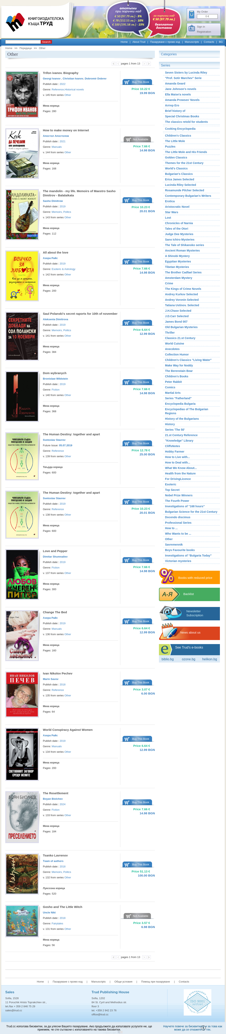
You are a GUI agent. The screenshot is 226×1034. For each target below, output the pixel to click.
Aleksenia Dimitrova (55, 319)
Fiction (55, 389)
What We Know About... (181, 468)
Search (46, 41)
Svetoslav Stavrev (54, 439)
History (170, 424)
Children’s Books (176, 376)
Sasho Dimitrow (53, 200)
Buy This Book (140, 81)
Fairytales (57, 923)
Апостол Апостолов (56, 135)
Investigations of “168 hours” (185, 506)
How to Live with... (177, 457)
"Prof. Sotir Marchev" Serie (183, 78)
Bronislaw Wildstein (55, 378)
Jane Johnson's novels (180, 89)
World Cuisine (174, 343)
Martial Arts (173, 392)
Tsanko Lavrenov (55, 855)
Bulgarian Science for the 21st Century (191, 511)
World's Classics (176, 168)
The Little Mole (175, 141)
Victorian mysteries (178, 561)
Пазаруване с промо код (165, 41)
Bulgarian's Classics (179, 174)
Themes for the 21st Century (184, 163)
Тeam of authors (53, 861)
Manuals (57, 146)
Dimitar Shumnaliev (55, 556)
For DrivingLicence (178, 479)
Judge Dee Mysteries (179, 234)
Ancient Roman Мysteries (182, 250)
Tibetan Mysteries (177, 267)
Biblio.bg (168, 659)
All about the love (55, 252)
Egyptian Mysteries (178, 261)
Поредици (26, 48)
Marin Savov (51, 679)
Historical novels (74, 89)
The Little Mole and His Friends (186, 152)
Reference (58, 89)
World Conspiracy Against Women (68, 729)
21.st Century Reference (181, 435)
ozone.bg (188, 659)
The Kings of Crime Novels (183, 288)
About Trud (139, 41)
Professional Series (178, 522)
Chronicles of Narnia (179, 223)
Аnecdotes (172, 349)
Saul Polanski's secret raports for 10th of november (80, 313)
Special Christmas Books (182, 116)
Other (42, 48)
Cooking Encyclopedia (180, 128)
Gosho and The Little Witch (62, 907)
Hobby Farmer (174, 451)
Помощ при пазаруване (155, 981)
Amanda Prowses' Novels (182, 100)
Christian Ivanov (73, 78)
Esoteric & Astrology (63, 269)
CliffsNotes (172, 446)
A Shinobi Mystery (177, 256)
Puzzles (170, 146)
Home (124, 41)
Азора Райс (50, 258)
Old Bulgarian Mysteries (181, 327)
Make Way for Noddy (179, 365)
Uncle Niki (49, 912)
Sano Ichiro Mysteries (179, 239)
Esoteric (170, 484)
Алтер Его (172, 105)
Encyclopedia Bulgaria (180, 403)
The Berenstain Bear (179, 370)
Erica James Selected (179, 179)
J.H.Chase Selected (178, 310)
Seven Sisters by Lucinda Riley (186, 72)
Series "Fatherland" (178, 398)
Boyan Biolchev (53, 798)
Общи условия (123, 981)
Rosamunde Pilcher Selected (184, 190)
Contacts (209, 41)
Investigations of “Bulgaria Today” (188, 555)
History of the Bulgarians (182, 418)
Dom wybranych (54, 373)
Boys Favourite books (180, 550)
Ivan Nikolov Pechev (57, 673)
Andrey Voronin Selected (182, 299)
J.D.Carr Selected (177, 316)
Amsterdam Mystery (178, 277)
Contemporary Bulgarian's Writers (188, 195)
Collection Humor (177, 354)
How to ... (171, 528)
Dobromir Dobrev (95, 78)
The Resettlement (55, 793)
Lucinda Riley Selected (180, 184)
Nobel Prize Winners (178, 495)
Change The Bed (55, 612)
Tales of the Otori (176, 228)
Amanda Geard (175, 83)
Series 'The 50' (175, 429)
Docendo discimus (177, 517)
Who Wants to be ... (178, 533)
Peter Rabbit (173, 381)
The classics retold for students (186, 121)
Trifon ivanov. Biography (60, 73)
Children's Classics (178, 135)
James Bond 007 (176, 321)
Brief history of (175, 110)
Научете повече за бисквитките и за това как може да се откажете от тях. (192, 1028)
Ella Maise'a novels (178, 94)
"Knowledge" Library (179, 440)
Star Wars (171, 212)
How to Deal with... (177, 462)
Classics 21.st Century (180, 338)
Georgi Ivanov (52, 78)
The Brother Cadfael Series (183, 272)
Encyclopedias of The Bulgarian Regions (186, 411)
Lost (168, 217)
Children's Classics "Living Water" (188, 360)
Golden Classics (176, 157)
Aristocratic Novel (177, 206)
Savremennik (174, 544)
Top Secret (172, 489)
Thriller (170, 332)
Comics (170, 387)
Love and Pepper (55, 551)
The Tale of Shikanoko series (184, 245)
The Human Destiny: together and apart (71, 434)
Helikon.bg (209, 659)
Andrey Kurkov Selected (181, 294)
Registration (204, 31)
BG (221, 41)
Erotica (170, 201)
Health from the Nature (180, 473)
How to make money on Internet (66, 130)
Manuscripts (192, 41)
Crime (169, 283)
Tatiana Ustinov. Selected (182, 305)
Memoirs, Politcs (61, 211)
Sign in (201, 26)
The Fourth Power (177, 500)
